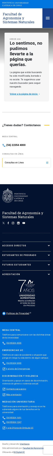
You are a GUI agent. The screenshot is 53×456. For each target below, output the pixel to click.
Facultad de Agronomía (33, 448)
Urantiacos (25, 444)
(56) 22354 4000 (15, 145)
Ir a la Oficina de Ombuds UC (19, 428)
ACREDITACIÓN (11, 274)
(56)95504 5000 (13, 363)
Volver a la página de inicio (25, 94)
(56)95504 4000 (13, 343)
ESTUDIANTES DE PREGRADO (19, 255)
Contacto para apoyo (16, 389)
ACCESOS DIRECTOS (14, 245)
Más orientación (14, 394)
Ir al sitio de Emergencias (18, 369)
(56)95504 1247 (13, 422)
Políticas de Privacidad (15, 313)
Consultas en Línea (26, 162)
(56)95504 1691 (13, 418)
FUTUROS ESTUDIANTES (16, 265)
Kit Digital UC (19, 452)
